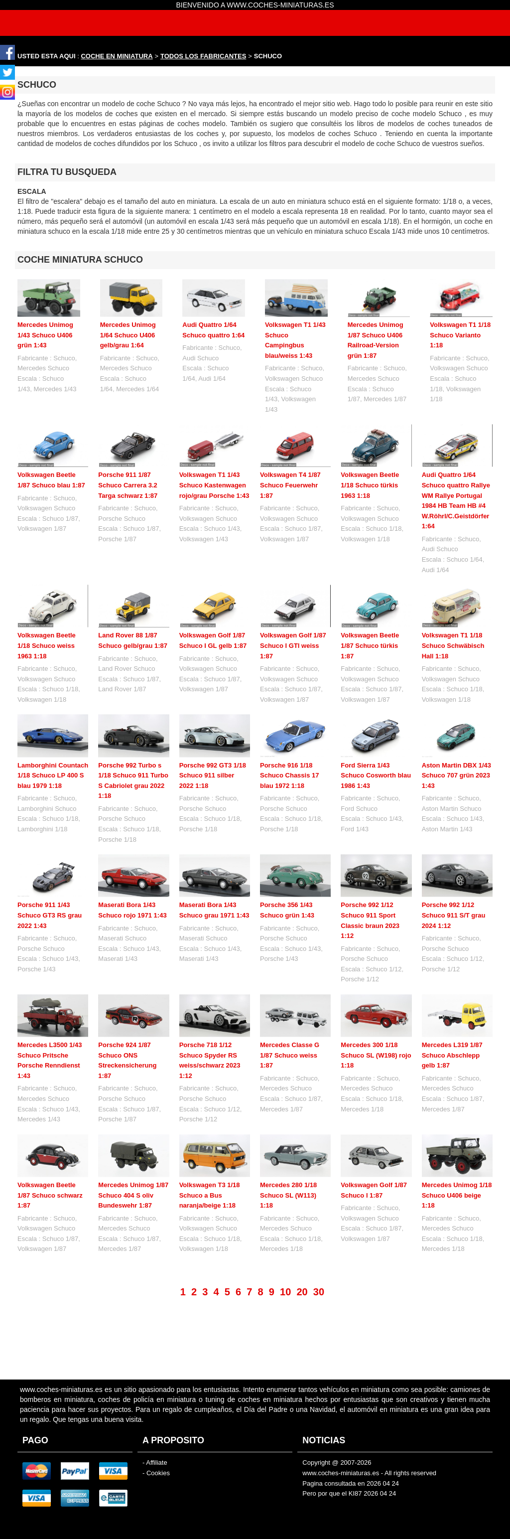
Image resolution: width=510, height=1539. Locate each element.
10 (285, 1291)
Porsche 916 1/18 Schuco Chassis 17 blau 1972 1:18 (289, 775)
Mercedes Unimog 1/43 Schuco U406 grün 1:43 (45, 335)
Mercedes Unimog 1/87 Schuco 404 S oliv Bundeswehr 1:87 (133, 1195)
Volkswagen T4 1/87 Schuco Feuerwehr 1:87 (290, 485)
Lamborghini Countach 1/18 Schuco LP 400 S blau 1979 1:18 (52, 775)
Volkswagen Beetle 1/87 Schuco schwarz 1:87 (50, 1195)
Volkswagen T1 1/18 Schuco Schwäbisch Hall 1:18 (453, 645)
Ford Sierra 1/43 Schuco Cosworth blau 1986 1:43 (376, 775)
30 (318, 1291)
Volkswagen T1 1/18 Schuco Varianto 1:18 (460, 335)
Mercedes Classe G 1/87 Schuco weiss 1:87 (289, 1055)
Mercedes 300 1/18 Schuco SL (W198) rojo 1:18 (376, 1055)
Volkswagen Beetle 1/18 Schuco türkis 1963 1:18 (370, 485)
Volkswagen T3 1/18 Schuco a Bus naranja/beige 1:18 (209, 1162)
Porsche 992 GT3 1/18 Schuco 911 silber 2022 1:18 (212, 775)
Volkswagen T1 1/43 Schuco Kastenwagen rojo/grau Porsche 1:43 (214, 485)
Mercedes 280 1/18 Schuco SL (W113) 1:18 (288, 1162)
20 (301, 1291)
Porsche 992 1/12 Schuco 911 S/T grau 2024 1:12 (454, 915)
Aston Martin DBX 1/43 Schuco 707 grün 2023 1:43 (456, 775)
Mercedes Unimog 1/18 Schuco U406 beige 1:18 (457, 1162)
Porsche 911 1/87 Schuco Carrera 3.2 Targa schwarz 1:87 (127, 485)
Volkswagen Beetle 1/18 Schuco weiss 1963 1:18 (46, 645)
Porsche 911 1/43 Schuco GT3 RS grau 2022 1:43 (49, 915)
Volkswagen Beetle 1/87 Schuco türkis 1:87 (370, 645)
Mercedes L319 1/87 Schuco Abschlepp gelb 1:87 (452, 1055)
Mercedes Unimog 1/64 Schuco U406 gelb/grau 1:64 (128, 335)
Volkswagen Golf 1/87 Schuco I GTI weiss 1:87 (293, 645)
